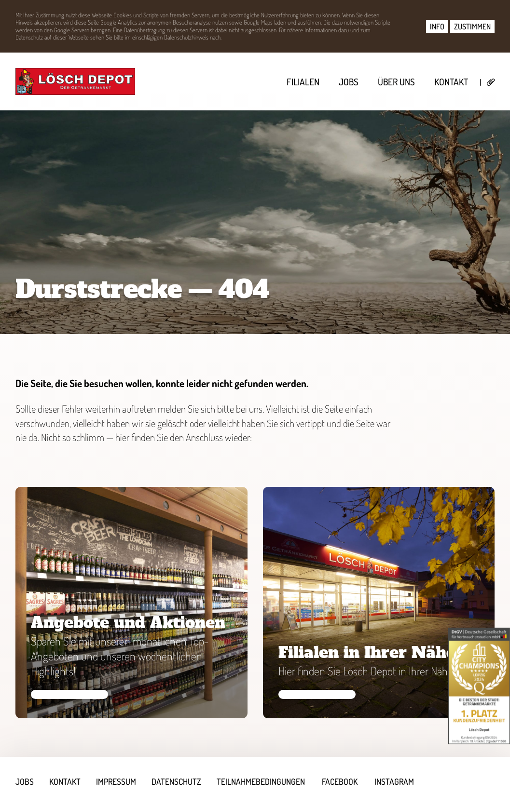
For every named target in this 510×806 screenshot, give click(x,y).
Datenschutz (176, 781)
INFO (437, 26)
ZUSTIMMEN (472, 26)
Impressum (116, 781)
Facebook (340, 781)
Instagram (394, 781)
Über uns (396, 82)
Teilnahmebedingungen (261, 781)
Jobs (348, 82)
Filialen (303, 82)
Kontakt (451, 82)
